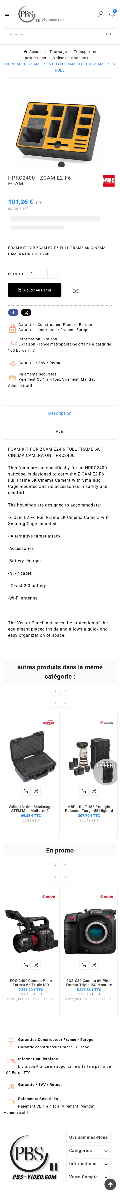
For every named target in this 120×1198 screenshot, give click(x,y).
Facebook (13, 312)
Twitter (26, 312)
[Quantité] (32, 274)
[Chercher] (53, 34)
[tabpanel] (60, 133)
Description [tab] (60, 413)
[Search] (108, 34)
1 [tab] (60, 165)
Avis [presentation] (60, 431)
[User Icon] (101, 14)
